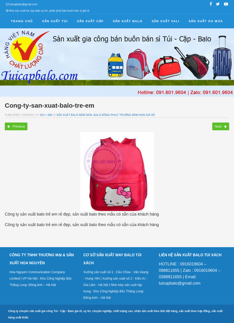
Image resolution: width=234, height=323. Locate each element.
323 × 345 (46, 115)
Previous (16, 126)
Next (221, 126)
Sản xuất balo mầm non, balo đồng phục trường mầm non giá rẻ (105, 115)
